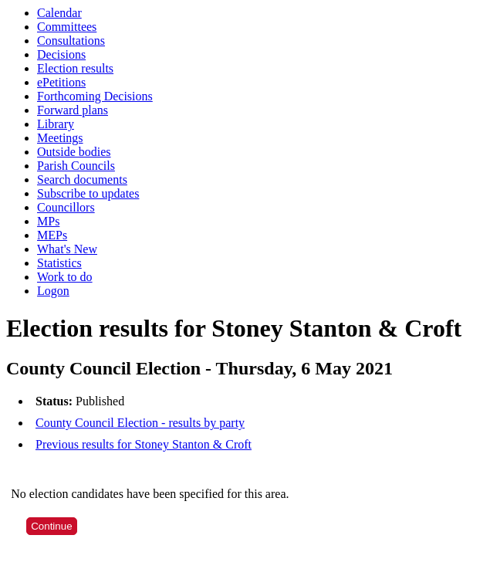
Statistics (59, 262)
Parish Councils (76, 165)
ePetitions (61, 82)
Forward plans (72, 110)
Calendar (59, 12)
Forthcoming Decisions (95, 96)
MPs (48, 221)
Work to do (65, 276)
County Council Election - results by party (140, 422)
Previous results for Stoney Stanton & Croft (143, 444)
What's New (67, 249)
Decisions (61, 54)
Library (55, 123)
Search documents (82, 179)
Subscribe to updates (88, 193)
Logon (53, 290)
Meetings (60, 137)
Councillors (66, 207)
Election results (75, 68)
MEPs (52, 235)
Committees (66, 26)
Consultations (71, 40)
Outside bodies (74, 151)
